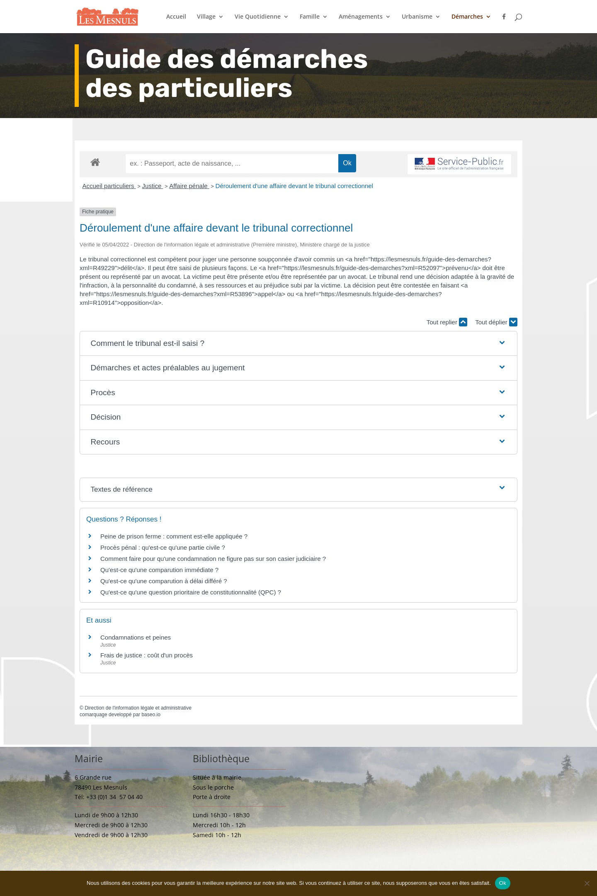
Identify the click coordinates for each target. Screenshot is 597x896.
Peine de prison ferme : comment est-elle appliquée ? (174, 536)
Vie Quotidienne (258, 17)
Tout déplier (496, 322)
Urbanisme (417, 17)
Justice (152, 185)
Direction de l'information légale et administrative (138, 708)
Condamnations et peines (135, 637)
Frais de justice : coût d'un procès (146, 655)
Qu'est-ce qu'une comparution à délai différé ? (163, 580)
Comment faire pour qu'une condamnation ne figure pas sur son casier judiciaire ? (213, 558)
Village (206, 17)
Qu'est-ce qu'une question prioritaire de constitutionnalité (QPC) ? (190, 592)
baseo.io (150, 714)
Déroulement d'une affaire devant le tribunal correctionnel (294, 185)
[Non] (586, 883)
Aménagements (361, 17)
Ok (502, 883)
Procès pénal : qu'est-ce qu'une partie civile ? (162, 547)
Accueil (176, 17)
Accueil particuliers (109, 185)
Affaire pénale (189, 185)
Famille (310, 17)
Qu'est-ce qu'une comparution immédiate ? (159, 569)
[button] (299, 343)
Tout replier (447, 322)
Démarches (467, 17)
